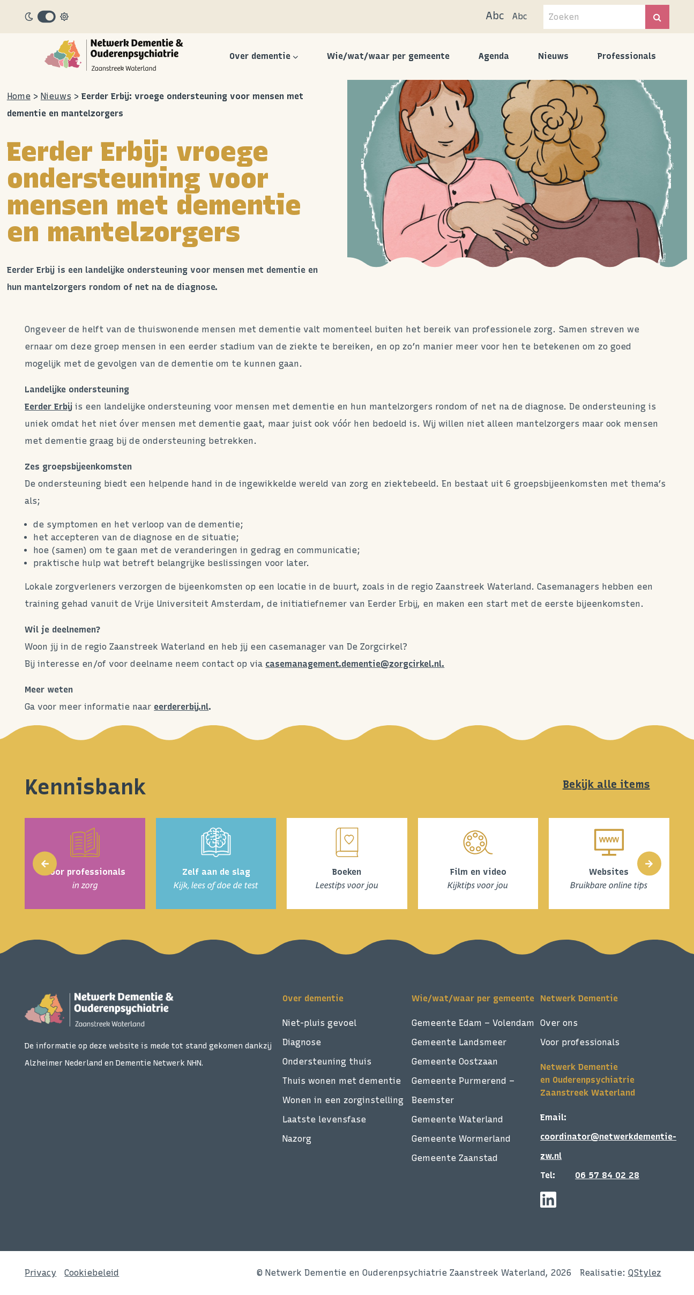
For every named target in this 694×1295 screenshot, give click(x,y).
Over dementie (259, 56)
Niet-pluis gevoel (319, 1023)
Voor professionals (580, 1042)
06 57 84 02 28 (607, 1175)
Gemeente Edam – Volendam (473, 1023)
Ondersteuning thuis (326, 1061)
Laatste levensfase (324, 1119)
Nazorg (296, 1139)
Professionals (627, 56)
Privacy (40, 1273)
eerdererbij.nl (181, 707)
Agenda (494, 56)
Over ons (559, 1023)
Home (19, 96)
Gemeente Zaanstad (455, 1158)
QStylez (644, 1273)
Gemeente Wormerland (461, 1139)
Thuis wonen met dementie (341, 1081)
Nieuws (553, 56)
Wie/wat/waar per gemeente (388, 56)
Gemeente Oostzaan (455, 1061)
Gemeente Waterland (457, 1119)
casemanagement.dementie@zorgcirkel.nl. (354, 664)
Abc (495, 15)
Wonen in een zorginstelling (343, 1100)
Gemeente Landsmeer (459, 1042)
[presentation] (45, 864)
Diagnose (301, 1042)
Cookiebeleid (91, 1273)
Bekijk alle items (606, 784)
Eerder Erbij (48, 406)
